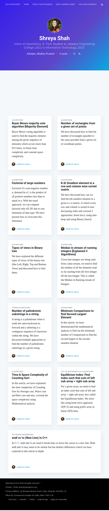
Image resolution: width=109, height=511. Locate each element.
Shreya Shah (23, 164)
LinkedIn (22, 500)
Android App (43, 500)
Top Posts (12, 500)
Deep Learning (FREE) (65, 4)
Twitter (32, 500)
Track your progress (42, 4)
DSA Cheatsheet (12, 4)
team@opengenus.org (28, 488)
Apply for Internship (59, 500)
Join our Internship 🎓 (89, 4)
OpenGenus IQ (11, 484)
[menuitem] (13, 4)
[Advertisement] (54, 90)
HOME (26, 4)
